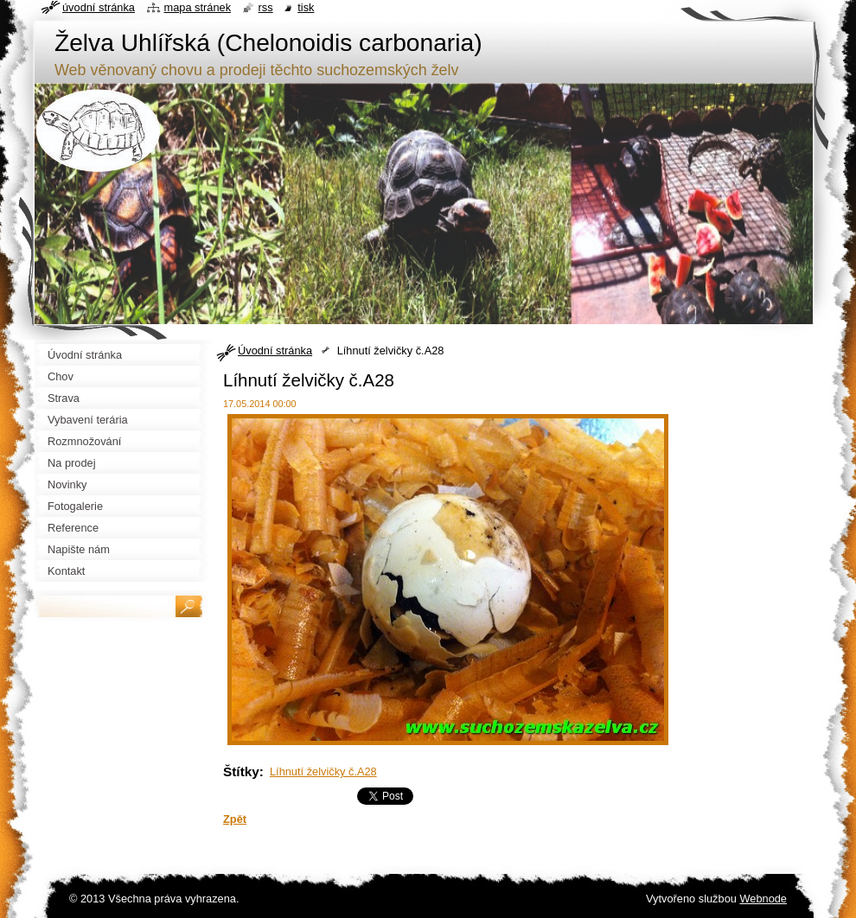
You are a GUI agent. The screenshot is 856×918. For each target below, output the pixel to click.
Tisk (305, 7)
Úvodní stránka (275, 350)
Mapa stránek (198, 7)
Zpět (234, 819)
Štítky (241, 771)
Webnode (763, 898)
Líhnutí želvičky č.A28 (323, 771)
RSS (266, 7)
